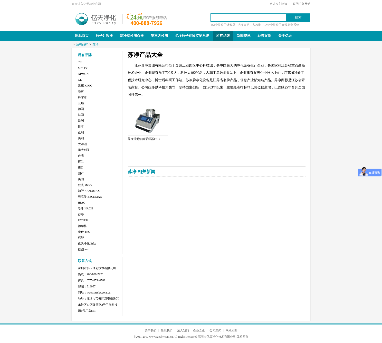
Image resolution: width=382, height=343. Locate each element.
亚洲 (81, 132)
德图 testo (84, 249)
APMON (83, 74)
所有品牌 (223, 36)
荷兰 (81, 161)
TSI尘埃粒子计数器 (222, 25)
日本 (81, 126)
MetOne (82, 68)
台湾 (81, 155)
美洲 (81, 138)
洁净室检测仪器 (132, 36)
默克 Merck (85, 185)
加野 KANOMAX (89, 191)
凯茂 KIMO (85, 85)
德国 (81, 109)
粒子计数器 (104, 36)
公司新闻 (215, 330)
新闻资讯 (243, 36)
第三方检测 (159, 36)
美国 (81, 179)
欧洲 (81, 120)
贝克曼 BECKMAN (90, 196)
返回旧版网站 (301, 4)
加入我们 (183, 330)
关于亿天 (285, 36)
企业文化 (199, 330)
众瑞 (81, 103)
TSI (80, 62)
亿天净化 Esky (87, 243)
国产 (81, 173)
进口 (81, 167)
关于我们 (150, 330)
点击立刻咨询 (278, 4)
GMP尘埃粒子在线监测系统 (281, 25)
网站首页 (82, 36)
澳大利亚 (84, 150)
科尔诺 (82, 97)
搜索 (298, 17)
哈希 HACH (85, 208)
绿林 (81, 91)
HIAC (81, 202)
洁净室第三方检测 (249, 25)
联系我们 (166, 330)
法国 (81, 115)
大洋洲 (82, 144)
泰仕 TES (84, 232)
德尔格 (82, 226)
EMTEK (83, 220)
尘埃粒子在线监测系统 (192, 36)
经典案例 (264, 36)
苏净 (95, 44)
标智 (81, 237)
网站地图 (231, 330)
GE (80, 79)
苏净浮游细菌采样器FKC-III (145, 139)
